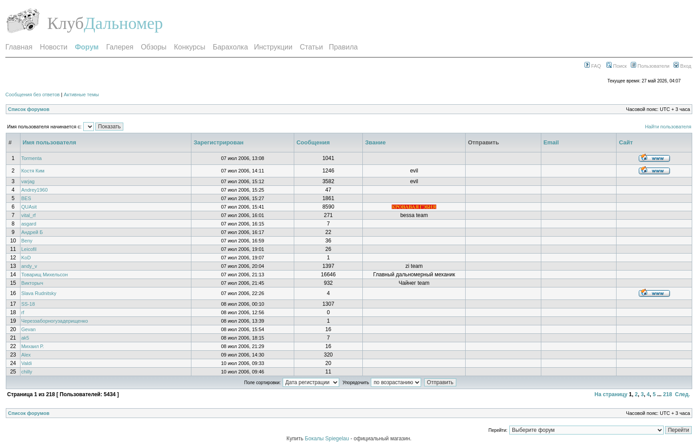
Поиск (616, 66)
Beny (26, 240)
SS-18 (28, 304)
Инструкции (273, 47)
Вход (682, 66)
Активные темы (81, 94)
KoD (26, 257)
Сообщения (313, 142)
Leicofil (29, 249)
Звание (375, 142)
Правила (343, 47)
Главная (18, 47)
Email (551, 142)
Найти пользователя (668, 126)
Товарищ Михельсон (44, 274)
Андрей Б (32, 232)
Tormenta (31, 158)
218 (667, 394)
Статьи (311, 47)
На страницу (610, 394)
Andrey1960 (34, 190)
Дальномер (123, 23)
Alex (26, 354)
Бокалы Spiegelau (327, 438)
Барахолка (230, 47)
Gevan (28, 329)
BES (26, 198)
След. (682, 394)
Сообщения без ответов (32, 94)
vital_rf (28, 215)
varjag (28, 181)
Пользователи (650, 66)
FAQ (592, 66)
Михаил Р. (32, 346)
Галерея (119, 47)
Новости (54, 47)
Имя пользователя (49, 142)
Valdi (26, 363)
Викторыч (32, 283)
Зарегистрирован (218, 142)
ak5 (25, 337)
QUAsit (29, 206)
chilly (26, 371)
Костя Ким (33, 170)
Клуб (65, 23)
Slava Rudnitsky (39, 293)
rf (22, 312)
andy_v (29, 266)
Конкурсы (189, 47)
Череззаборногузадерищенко (54, 321)
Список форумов (28, 109)
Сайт (626, 142)
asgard (29, 223)
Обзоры (153, 47)
